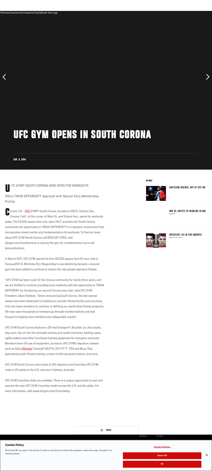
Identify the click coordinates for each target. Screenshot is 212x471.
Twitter (160, 436)
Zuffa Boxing (177, 12)
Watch (161, 12)
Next (207, 77)
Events (9, 12)
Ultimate (27, 348)
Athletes (38, 12)
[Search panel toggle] (201, 12)
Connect (148, 12)
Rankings (23, 12)
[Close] (206, 455)
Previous (5, 77)
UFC (28, 211)
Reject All (162, 456)
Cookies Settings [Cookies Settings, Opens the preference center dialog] (162, 447)
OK (162, 464)
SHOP (192, 12)
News (50, 12)
